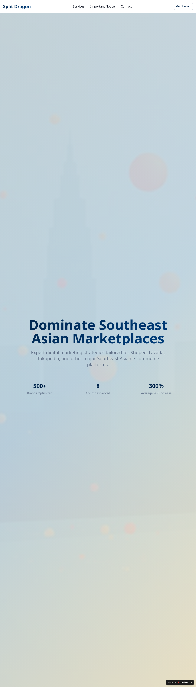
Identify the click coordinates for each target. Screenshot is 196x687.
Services (78, 6)
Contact (126, 6)
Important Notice (102, 6)
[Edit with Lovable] (177, 682)
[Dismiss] (191, 682)
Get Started (183, 6)
